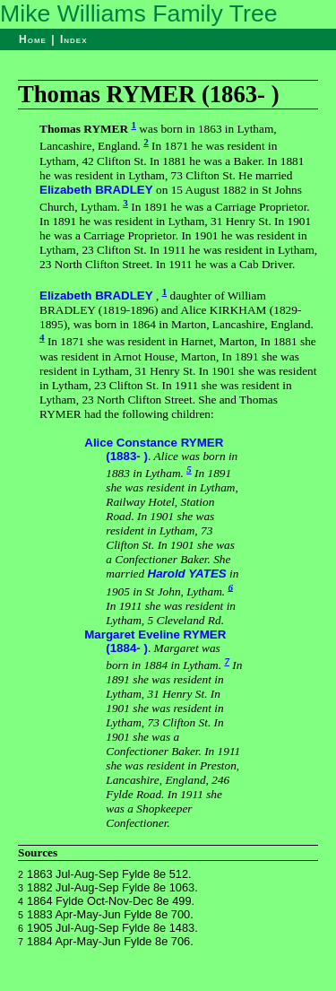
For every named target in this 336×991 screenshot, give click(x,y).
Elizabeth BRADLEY (96, 189)
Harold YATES (187, 573)
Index (74, 39)
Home (33, 39)
